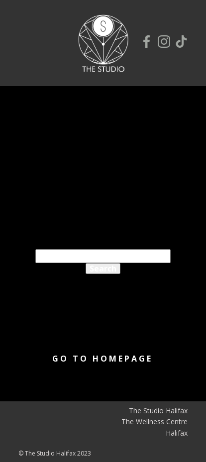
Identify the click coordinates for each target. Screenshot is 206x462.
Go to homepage (102, 358)
